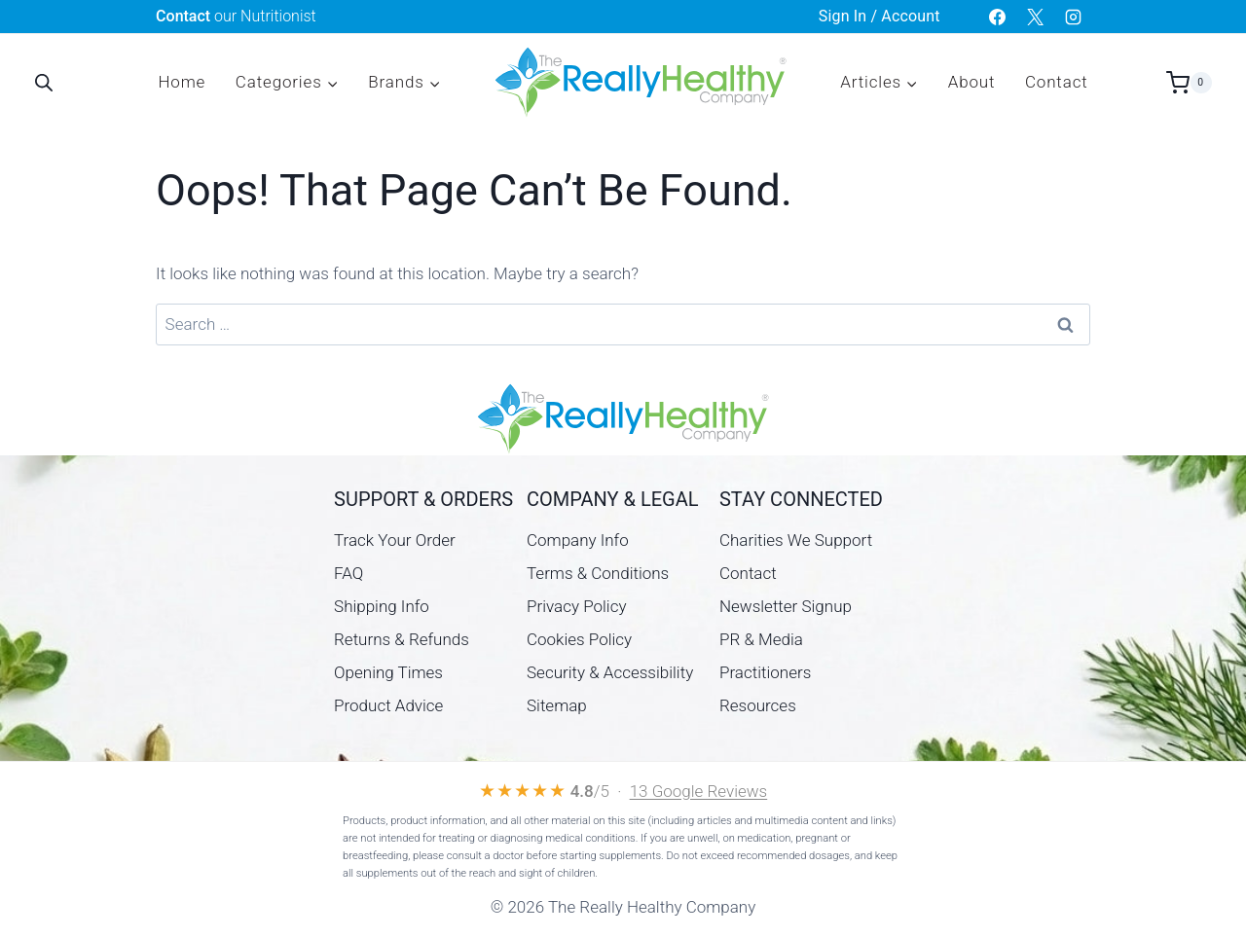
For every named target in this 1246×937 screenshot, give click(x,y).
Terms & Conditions (598, 573)
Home (181, 81)
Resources (757, 705)
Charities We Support (795, 540)
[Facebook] (997, 16)
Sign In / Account (879, 16)
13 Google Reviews (699, 791)
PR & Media (761, 639)
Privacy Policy (577, 606)
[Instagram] (1073, 16)
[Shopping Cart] (1189, 82)
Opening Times (388, 672)
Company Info (578, 540)
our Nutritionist (236, 16)
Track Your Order (395, 540)
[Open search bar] (44, 82)
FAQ (348, 573)
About (972, 81)
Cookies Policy (579, 639)
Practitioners (765, 672)
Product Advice (388, 705)
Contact (1056, 81)
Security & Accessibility (610, 672)
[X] (1035, 16)
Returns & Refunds (401, 639)
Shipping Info (381, 606)
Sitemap (557, 705)
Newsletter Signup (785, 606)
